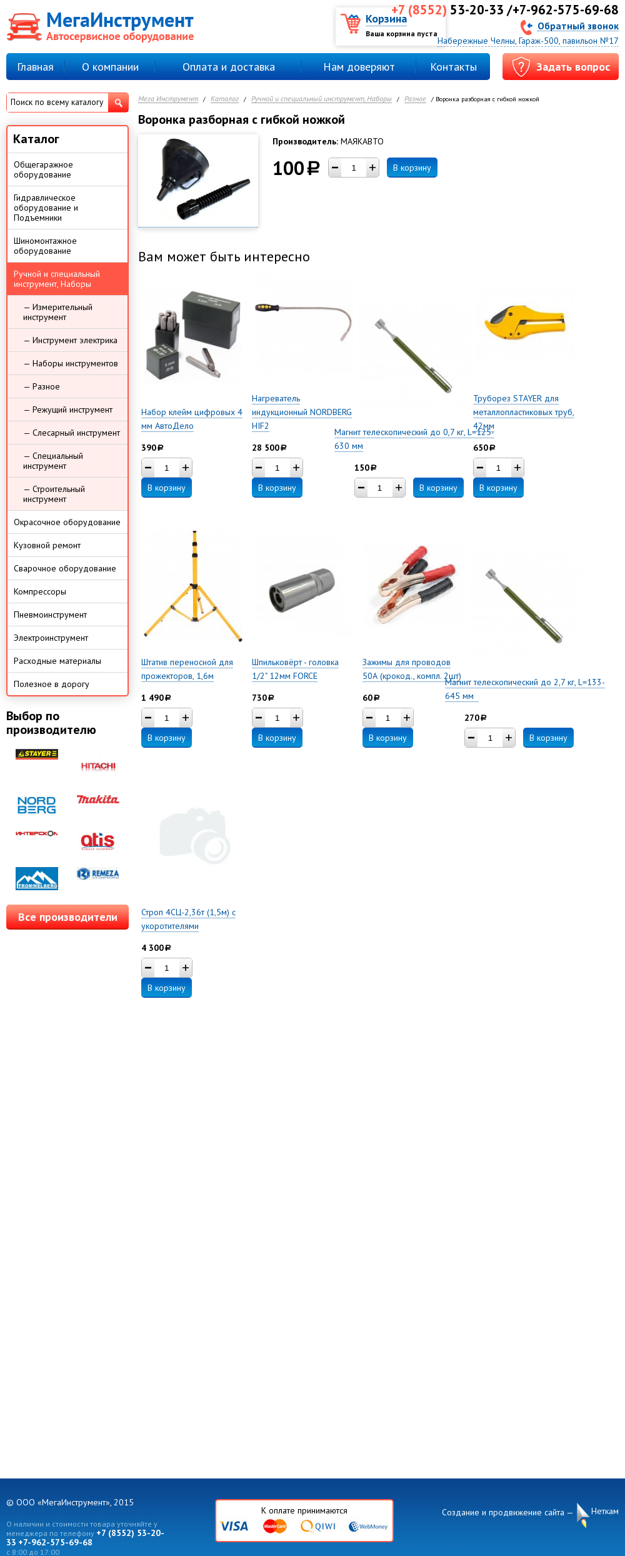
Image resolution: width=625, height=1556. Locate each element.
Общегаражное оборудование (43, 169)
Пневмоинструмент (50, 614)
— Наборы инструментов (70, 363)
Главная (35, 66)
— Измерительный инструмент (57, 312)
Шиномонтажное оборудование (45, 245)
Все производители (68, 917)
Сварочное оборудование (65, 568)
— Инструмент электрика (70, 340)
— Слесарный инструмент (71, 432)
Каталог (225, 99)
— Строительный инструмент (54, 493)
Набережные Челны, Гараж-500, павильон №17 (528, 40)
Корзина (386, 18)
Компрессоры (40, 591)
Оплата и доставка (228, 66)
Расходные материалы (57, 660)
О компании (110, 66)
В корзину (412, 167)
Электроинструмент (51, 637)
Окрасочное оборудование (67, 522)
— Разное (41, 386)
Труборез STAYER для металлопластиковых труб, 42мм (523, 412)
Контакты (453, 66)
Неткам (605, 1511)
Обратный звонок (578, 25)
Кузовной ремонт (47, 545)
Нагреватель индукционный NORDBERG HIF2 (302, 412)
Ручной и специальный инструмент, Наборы (321, 99)
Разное (415, 99)
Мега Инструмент (168, 99)
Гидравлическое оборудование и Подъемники (46, 207)
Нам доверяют (359, 66)
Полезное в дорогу (51, 684)
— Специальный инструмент (53, 460)
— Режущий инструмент (67, 409)
